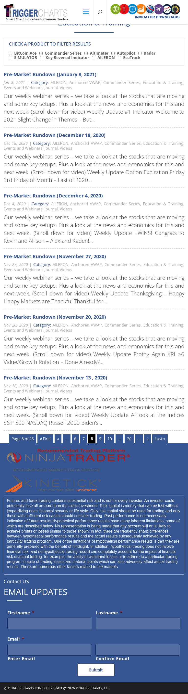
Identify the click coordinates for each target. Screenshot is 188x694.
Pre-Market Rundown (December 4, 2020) (53, 195)
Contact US (16, 581)
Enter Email (21, 658)
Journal (51, 87)
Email (15, 639)
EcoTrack (132, 57)
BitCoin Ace (25, 53)
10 (109, 438)
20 (129, 438)
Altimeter (99, 53)
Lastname (109, 613)
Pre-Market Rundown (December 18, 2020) (55, 135)
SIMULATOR (25, 57)
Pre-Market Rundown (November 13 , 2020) (55, 377)
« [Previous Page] (58, 438)
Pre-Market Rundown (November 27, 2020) (55, 256)
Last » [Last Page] (160, 438)
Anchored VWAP (85, 82)
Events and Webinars (23, 87)
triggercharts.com (25, 688)
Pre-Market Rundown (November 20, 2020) (55, 317)
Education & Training (163, 82)
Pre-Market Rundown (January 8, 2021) (50, 74)
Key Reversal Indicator (67, 57)
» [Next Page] (148, 438)
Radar (149, 53)
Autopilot (126, 53)
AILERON (106, 57)
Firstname (21, 613)
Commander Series (63, 53)
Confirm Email (112, 658)
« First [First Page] (45, 438)
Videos (66, 87)
